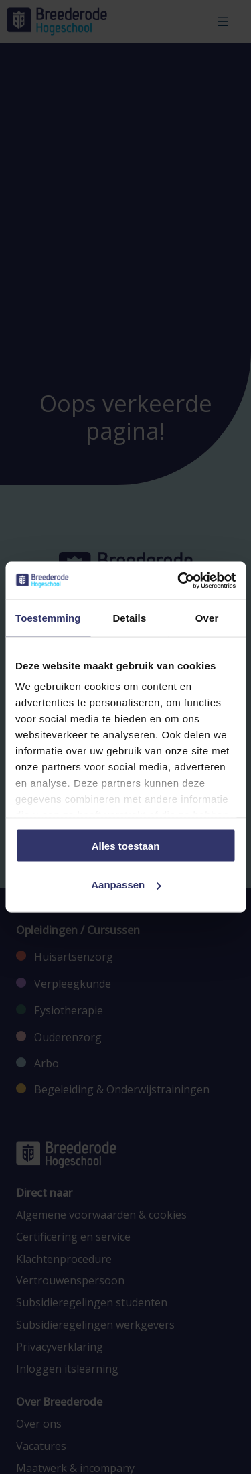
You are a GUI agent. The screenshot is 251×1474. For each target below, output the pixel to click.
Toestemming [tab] (48, 617)
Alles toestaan (126, 845)
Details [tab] (129, 617)
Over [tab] (207, 617)
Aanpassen (126, 884)
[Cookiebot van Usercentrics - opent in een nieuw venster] (179, 581)
